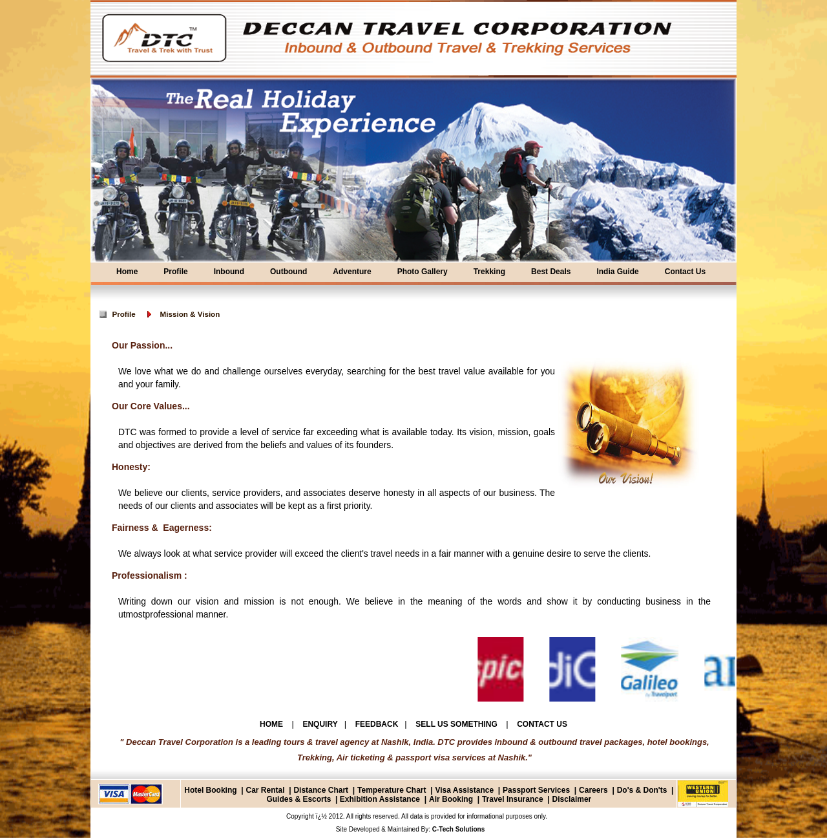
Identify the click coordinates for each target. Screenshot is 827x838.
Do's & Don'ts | (645, 790)
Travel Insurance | (516, 799)
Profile (175, 271)
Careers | (596, 790)
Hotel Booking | (213, 790)
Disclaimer (572, 799)
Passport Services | (539, 790)
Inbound (229, 271)
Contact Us (685, 271)
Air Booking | (454, 799)
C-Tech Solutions (457, 829)
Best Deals (551, 271)
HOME (272, 724)
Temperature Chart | (395, 790)
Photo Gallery (422, 271)
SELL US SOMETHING (457, 724)
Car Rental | (268, 790)
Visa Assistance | (467, 790)
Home (127, 271)
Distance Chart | (324, 790)
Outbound (288, 271)
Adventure (352, 271)
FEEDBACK (377, 724)
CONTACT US (542, 724)
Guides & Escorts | (301, 799)
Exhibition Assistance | (381, 799)
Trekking (489, 271)
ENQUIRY (319, 724)
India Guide (617, 271)
